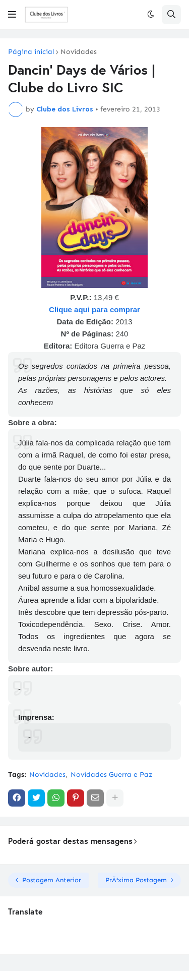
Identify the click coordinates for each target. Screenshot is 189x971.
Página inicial (31, 51)
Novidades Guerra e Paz (112, 774)
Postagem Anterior (51, 880)
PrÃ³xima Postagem (136, 880)
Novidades (78, 51)
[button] (12, 14)
